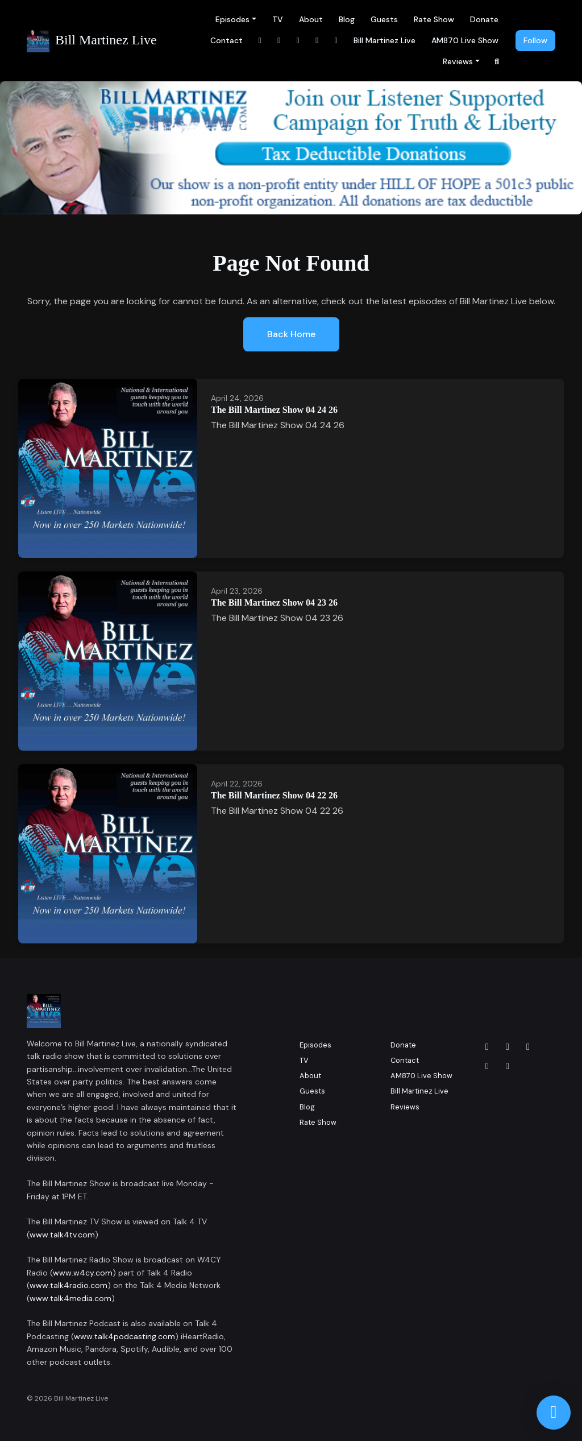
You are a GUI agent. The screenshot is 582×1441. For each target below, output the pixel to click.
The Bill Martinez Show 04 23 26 (274, 602)
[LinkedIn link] (298, 40)
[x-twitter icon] (487, 1066)
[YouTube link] (317, 40)
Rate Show (434, 19)
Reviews (458, 61)
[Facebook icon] (487, 1047)
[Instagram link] (279, 40)
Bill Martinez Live (384, 40)
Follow (535, 40)
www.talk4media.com (70, 1298)
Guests (384, 19)
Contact (226, 40)
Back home (291, 334)
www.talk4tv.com (62, 1234)
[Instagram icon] (507, 1047)
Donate (484, 19)
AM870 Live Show (464, 40)
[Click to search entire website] (497, 61)
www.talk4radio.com (68, 1285)
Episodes (232, 19)
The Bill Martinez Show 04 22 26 (274, 795)
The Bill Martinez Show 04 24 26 (274, 410)
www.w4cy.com (83, 1273)
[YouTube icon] (507, 1066)
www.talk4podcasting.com (124, 1336)
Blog (347, 19)
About (311, 19)
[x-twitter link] (336, 40)
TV (277, 19)
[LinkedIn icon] (528, 1047)
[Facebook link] (260, 40)
